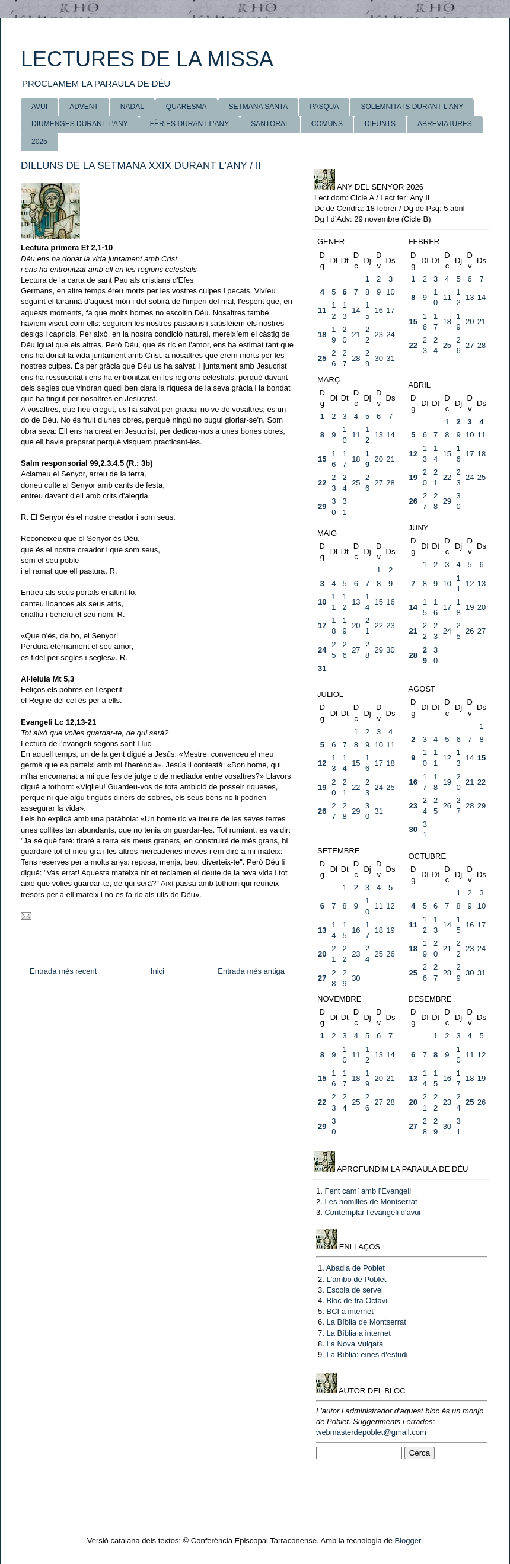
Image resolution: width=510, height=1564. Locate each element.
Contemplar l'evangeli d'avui (372, 1212)
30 (378, 358)
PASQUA (324, 107)
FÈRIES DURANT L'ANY (189, 124)
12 (413, 453)
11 (322, 310)
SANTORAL (270, 124)
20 (470, 321)
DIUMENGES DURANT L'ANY (79, 124)
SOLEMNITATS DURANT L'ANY (412, 107)
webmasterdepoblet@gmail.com (371, 1432)
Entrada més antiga (251, 971)
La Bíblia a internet (358, 1333)
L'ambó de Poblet (356, 1279)
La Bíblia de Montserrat (366, 1321)
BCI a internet (350, 1311)
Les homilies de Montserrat (370, 1201)
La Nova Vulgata (354, 1343)
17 (390, 310)
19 (413, 477)
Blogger (408, 1540)
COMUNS (327, 124)
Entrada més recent (63, 971)
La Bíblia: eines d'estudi (366, 1354)
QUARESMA (186, 107)
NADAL (132, 107)
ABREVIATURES (444, 124)
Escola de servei (354, 1289)
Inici (157, 971)
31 (390, 358)
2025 (39, 141)
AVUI (39, 107)
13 (470, 297)
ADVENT (83, 107)
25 (322, 358)
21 (356, 334)
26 (413, 501)
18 (322, 334)
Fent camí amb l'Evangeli (367, 1190)
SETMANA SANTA (258, 107)
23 (378, 334)
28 (356, 358)
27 (470, 345)
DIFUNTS (380, 124)
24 (390, 334)
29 (322, 506)
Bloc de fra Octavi (356, 1300)
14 (356, 310)
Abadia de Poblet (355, 1268)
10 (390, 291)
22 (413, 345)
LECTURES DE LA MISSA (147, 59)
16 (378, 310)
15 (413, 321)
